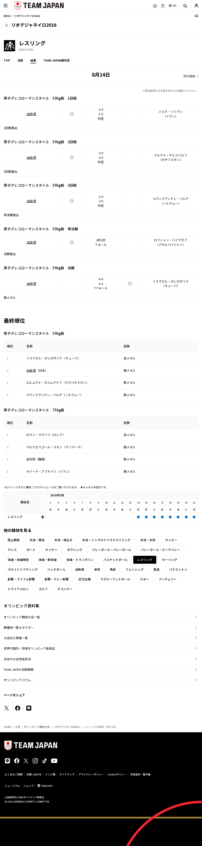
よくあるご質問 (14, 774)
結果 (33, 60)
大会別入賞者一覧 (16, 638)
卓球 (97, 569)
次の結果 (189, 76)
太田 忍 (31, 114)
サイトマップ (67, 774)
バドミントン (178, 569)
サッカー (171, 540)
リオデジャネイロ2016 (66, 727)
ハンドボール (56, 569)
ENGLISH (47, 785)
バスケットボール (115, 559)
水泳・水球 (147, 540)
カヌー (144, 579)
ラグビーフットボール (115, 579)
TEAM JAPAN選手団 (56, 60)
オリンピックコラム (17, 680)
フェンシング (135, 569)
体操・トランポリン (80, 559)
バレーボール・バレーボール (111, 549)
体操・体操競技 (18, 559)
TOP (7, 60)
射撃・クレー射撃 (57, 579)
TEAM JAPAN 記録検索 (19, 669)
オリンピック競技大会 (37, 727)
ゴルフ (43, 589)
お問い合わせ (34, 774)
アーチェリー (168, 579)
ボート (31, 549)
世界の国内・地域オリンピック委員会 (29, 648)
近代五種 (84, 579)
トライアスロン (18, 589)
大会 (17, 727)
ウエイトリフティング (23, 569)
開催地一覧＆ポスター (19, 627)
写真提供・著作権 (140, 774)
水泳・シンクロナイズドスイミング (106, 540)
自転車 (79, 569)
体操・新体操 (48, 559)
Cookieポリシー (117, 774)
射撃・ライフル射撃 (21, 579)
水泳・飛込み (63, 540)
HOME (7, 727)
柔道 (156, 569)
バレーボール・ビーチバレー (160, 549)
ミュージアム (12, 785)
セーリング (169, 559)
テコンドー (64, 589)
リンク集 (50, 774)
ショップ (28, 785)
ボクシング (74, 549)
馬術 (113, 569)
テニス (12, 549)
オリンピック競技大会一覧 (22, 617)
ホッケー (51, 549)
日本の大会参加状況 (17, 659)
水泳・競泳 (37, 540)
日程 (20, 60)
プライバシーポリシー (91, 774)
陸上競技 (14, 540)
